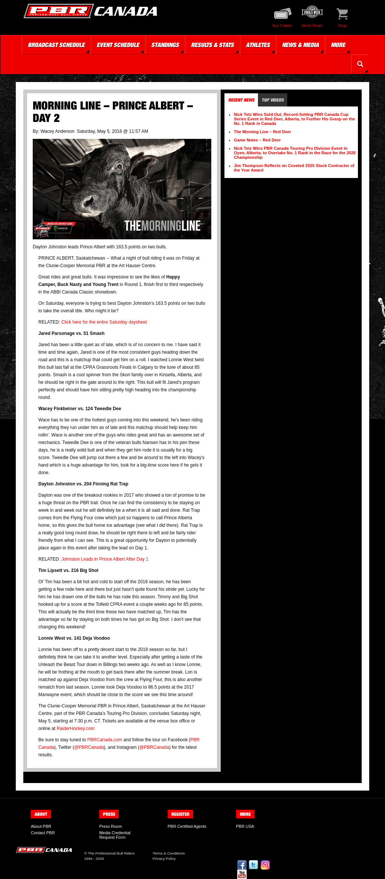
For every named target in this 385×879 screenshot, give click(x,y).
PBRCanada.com (104, 739)
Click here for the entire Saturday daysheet (104, 322)
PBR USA (245, 826)
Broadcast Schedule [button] (56, 45)
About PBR (41, 826)
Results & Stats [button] (212, 45)
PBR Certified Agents (187, 826)
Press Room (110, 826)
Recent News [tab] (241, 100)
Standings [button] (165, 45)
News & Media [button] (300, 45)
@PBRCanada (89, 747)
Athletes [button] (258, 45)
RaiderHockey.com (75, 728)
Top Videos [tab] (272, 100)
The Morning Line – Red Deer (262, 131)
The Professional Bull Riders (111, 853)
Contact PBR (43, 832)
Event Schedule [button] (118, 45)
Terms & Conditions (169, 853)
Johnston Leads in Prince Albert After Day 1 (104, 559)
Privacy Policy (164, 858)
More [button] (338, 45)
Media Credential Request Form (114, 834)
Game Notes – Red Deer (257, 140)
